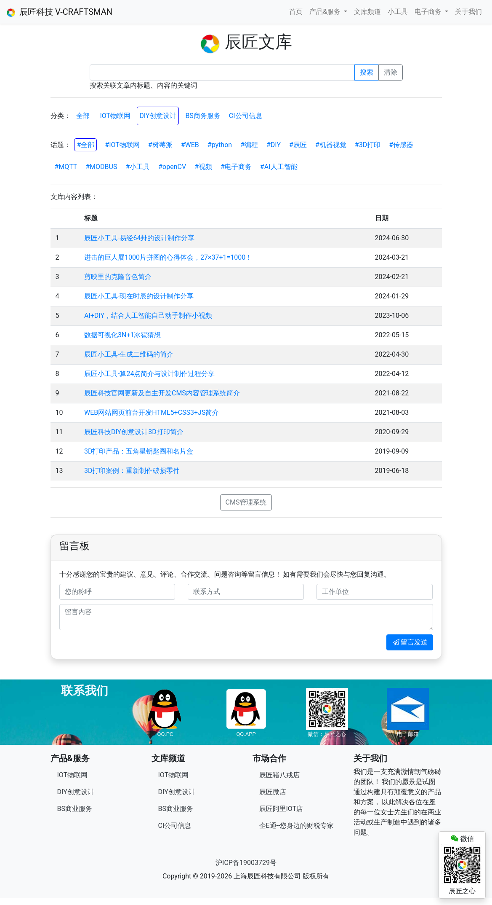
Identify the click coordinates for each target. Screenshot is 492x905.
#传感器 (401, 145)
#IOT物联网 (122, 145)
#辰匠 (298, 145)
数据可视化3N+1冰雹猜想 (122, 335)
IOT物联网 (115, 116)
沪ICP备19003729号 (246, 863)
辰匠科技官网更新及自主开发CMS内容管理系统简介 (162, 393)
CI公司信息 (245, 116)
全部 (83, 116)
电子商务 (429, 12)
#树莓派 (160, 145)
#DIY (273, 145)
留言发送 (410, 642)
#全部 (85, 145)
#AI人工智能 (279, 167)
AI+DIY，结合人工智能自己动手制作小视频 (148, 316)
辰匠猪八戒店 (279, 775)
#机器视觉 (330, 145)
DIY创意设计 (157, 116)
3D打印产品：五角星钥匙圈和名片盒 (139, 451)
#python (219, 145)
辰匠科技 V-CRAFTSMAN (59, 12)
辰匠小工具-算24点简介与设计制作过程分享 (149, 374)
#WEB (190, 145)
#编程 (249, 145)
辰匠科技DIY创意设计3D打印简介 (134, 432)
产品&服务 (325, 12)
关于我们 (468, 12)
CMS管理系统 (246, 502)
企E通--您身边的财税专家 (296, 826)
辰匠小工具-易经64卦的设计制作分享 (139, 238)
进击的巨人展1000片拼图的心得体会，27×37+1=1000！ (168, 257)
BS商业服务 (74, 809)
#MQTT (66, 167)
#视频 (203, 167)
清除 (390, 72)
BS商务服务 (202, 116)
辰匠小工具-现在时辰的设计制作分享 (139, 296)
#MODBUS (101, 167)
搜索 (366, 72)
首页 (296, 12)
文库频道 (367, 12)
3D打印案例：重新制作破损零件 (132, 471)
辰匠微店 (272, 792)
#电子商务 (236, 167)
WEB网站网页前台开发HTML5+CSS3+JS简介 (151, 412)
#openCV (172, 167)
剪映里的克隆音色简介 (118, 277)
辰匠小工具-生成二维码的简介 (128, 354)
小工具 (398, 12)
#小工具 (137, 167)
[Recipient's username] (222, 72)
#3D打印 (367, 145)
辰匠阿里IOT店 (281, 809)
